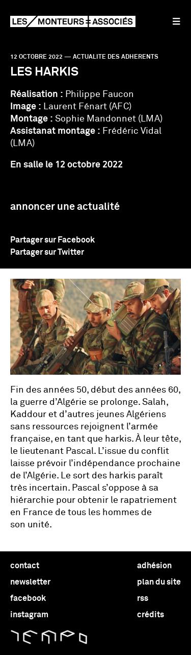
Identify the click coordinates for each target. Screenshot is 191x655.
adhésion (154, 566)
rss (142, 598)
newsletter (30, 582)
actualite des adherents (115, 57)
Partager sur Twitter (47, 252)
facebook (28, 598)
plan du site (159, 582)
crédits (150, 615)
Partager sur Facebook (52, 240)
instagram (29, 615)
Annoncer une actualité (65, 207)
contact (24, 566)
